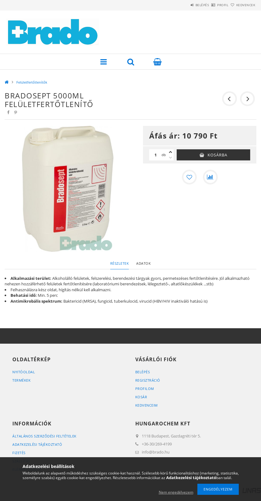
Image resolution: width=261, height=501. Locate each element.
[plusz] (170, 152)
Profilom (144, 388)
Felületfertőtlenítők (31, 82)
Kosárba (217, 155)
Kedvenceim (146, 405)
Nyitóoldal (23, 372)
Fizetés (19, 452)
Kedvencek (242, 5)
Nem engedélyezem (176, 492)
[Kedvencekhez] (189, 177)
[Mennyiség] (155, 154)
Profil (212, 5)
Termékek (21, 380)
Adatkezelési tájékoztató (37, 444)
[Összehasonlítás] (210, 177)
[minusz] (170, 157)
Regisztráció (147, 380)
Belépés (185, 5)
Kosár (141, 397)
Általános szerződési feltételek (44, 436)
